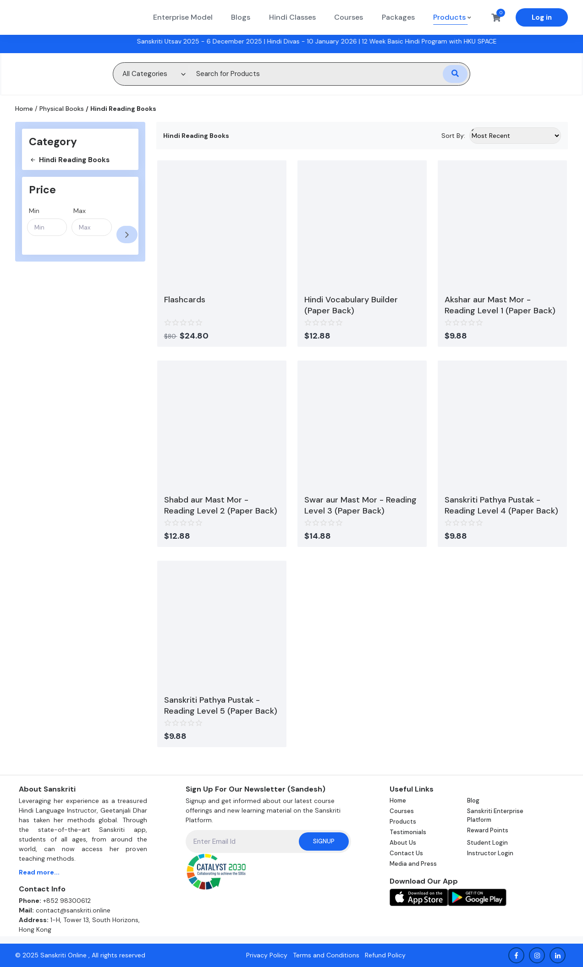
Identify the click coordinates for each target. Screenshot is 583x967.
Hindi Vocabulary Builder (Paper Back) (351, 305)
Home (24, 108)
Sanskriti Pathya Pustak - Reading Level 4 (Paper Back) (501, 505)
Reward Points (487, 830)
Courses (402, 811)
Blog (473, 800)
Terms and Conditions (326, 955)
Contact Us (406, 853)
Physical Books (61, 108)
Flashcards (184, 299)
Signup (324, 841)
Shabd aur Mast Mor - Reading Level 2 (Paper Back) (220, 505)
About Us (403, 843)
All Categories (144, 73)
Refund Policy (385, 955)
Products (403, 821)
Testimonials (408, 832)
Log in (542, 17)
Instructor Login (490, 853)
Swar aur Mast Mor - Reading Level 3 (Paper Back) (360, 505)
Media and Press (413, 864)
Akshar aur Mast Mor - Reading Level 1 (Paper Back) (500, 305)
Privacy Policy (266, 955)
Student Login (487, 843)
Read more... (39, 872)
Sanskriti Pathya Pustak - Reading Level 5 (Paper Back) (220, 705)
